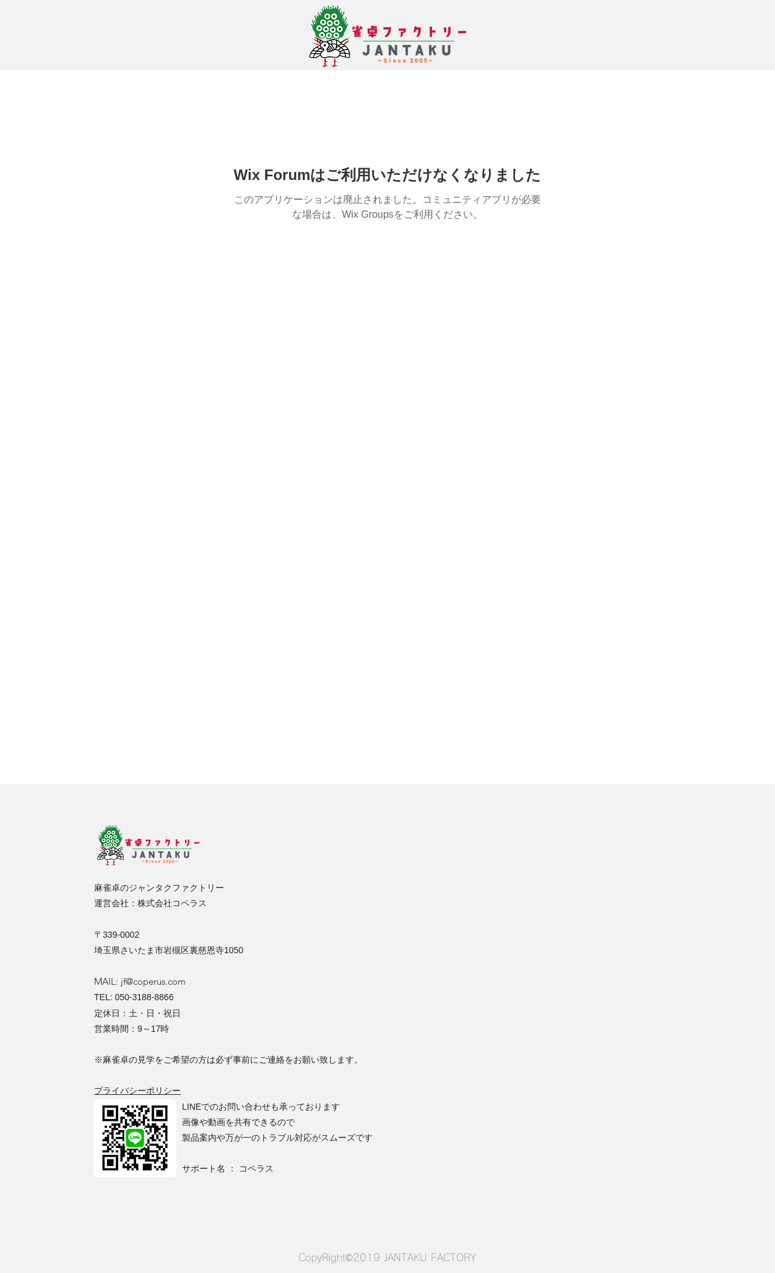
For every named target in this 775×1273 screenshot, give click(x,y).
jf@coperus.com (153, 981)
